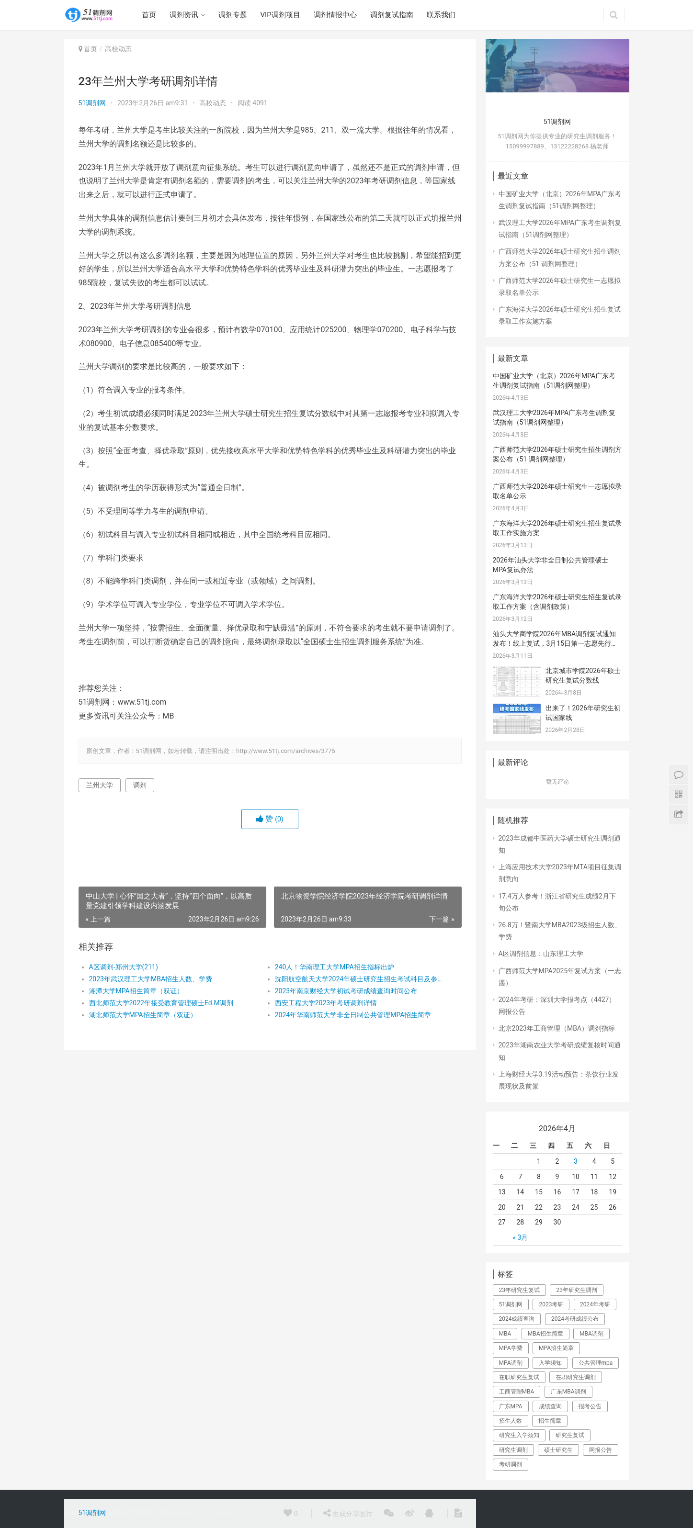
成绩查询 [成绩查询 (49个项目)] (550, 1406)
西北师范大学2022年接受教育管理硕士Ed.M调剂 (161, 1003)
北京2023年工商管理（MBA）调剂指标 (557, 1028)
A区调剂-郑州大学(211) (123, 967)
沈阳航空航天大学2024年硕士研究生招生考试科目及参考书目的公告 (358, 979)
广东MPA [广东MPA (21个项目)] (511, 1406)
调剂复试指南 (391, 15)
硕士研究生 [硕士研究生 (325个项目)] (558, 1450)
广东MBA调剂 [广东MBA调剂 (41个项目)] (568, 1391)
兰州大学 (99, 785)
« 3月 (520, 1237)
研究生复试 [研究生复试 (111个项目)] (570, 1435)
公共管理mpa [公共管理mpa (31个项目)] (596, 1362)
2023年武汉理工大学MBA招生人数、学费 (151, 979)
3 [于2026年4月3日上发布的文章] (576, 1161)
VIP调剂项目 (280, 15)
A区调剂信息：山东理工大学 (541, 953)
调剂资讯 (184, 15)
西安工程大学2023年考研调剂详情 (326, 1003)
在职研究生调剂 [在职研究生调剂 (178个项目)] (576, 1377)
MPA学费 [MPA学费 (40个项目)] (511, 1348)
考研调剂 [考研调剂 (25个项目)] (510, 1464)
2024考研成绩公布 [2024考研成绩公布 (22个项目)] (575, 1318)
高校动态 (118, 49)
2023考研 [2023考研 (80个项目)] (551, 1304)
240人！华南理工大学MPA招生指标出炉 (334, 967)
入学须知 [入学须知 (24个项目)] (550, 1362)
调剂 (140, 785)
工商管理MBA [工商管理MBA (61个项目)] (516, 1391)
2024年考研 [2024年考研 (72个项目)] (595, 1304)
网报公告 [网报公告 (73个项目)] (600, 1450)
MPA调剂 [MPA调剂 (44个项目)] (511, 1362)
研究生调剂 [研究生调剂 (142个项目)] (513, 1450)
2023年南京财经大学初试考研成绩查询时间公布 (346, 991)
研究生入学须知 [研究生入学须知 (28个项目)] (519, 1435)
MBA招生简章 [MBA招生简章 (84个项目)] (545, 1333)
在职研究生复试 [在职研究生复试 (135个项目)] (519, 1377)
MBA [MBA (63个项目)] (505, 1333)
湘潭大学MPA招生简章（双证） (136, 991)
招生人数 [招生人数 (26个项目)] (510, 1420)
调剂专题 (232, 15)
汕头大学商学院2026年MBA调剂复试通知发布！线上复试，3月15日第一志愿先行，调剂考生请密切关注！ (555, 643)
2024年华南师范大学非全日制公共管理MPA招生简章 (353, 1015)
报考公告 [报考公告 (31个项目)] (590, 1406)
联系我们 (441, 15)
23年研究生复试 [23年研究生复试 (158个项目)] (519, 1290)
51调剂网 (92, 103)
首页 (149, 15)
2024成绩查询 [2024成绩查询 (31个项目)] (517, 1318)
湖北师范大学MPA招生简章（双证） (143, 1015)
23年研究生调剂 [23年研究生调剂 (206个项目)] (576, 1290)
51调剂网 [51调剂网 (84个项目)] (511, 1304)
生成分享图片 (347, 1513)
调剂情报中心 (335, 15)
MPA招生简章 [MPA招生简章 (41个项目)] (556, 1348)
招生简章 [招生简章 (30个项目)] (549, 1420)
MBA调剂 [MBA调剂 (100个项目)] (591, 1333)
